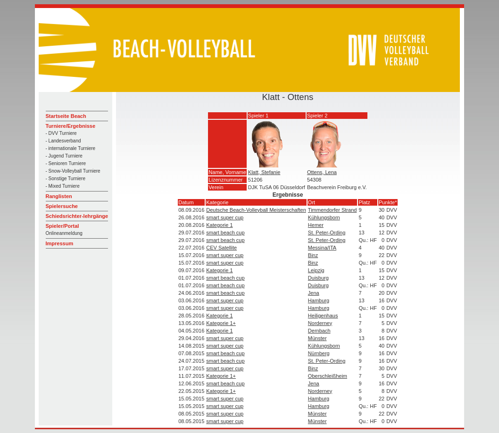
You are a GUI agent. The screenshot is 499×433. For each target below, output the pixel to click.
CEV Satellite (221, 247)
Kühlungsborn (324, 217)
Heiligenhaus (323, 315)
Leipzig (316, 270)
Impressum (60, 243)
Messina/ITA (322, 247)
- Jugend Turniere (64, 155)
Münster (317, 338)
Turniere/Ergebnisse (71, 126)
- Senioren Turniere (66, 163)
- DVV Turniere (61, 133)
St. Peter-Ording (326, 232)
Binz (313, 255)
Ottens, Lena (322, 172)
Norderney (320, 323)
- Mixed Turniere (63, 186)
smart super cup (224, 217)
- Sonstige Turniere (66, 178)
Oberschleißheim (327, 376)
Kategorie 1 (219, 225)
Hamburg (318, 300)
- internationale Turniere (71, 148)
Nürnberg (319, 353)
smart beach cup (225, 232)
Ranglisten (59, 196)
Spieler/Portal (62, 226)
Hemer (316, 225)
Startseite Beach (66, 116)
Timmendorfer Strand (332, 210)
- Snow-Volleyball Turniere (73, 171)
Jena (313, 293)
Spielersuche (62, 206)
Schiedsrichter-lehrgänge (77, 216)
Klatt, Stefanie (264, 172)
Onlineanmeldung (64, 233)
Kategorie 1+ (221, 323)
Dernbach (319, 330)
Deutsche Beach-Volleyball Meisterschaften (256, 210)
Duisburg (318, 278)
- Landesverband (63, 140)
